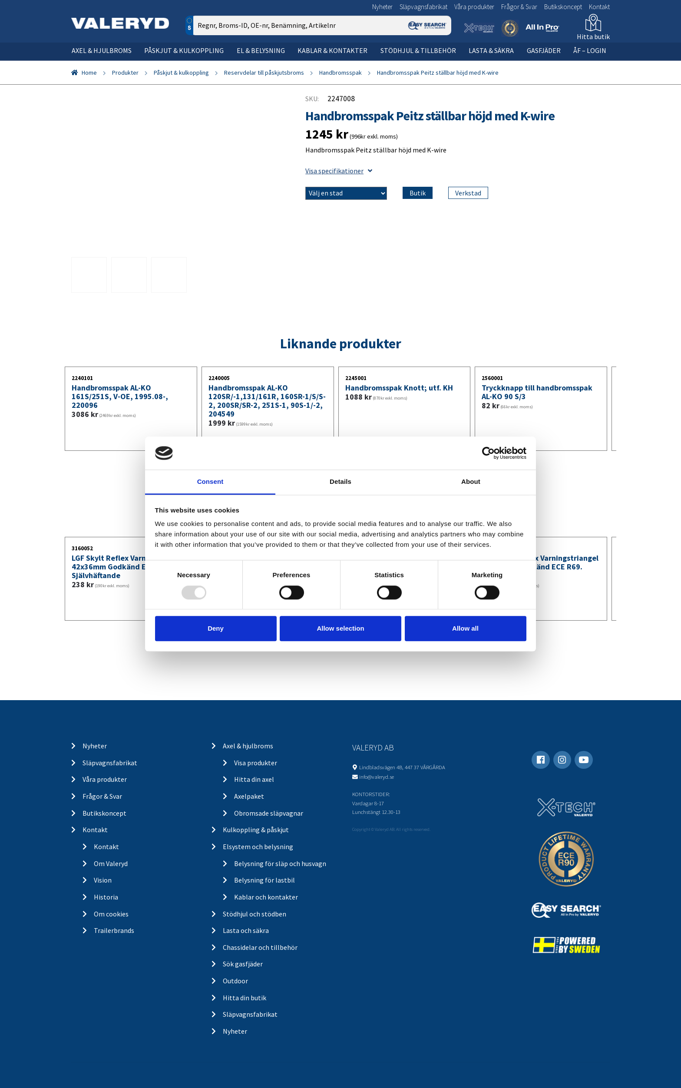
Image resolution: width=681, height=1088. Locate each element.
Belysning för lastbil (264, 880)
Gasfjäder (544, 50)
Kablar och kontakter (266, 897)
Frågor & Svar (519, 7)
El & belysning (261, 50)
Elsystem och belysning (258, 846)
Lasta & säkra (491, 50)
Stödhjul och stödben (254, 913)
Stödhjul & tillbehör (418, 50)
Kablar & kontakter (332, 50)
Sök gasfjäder (243, 963)
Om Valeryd (111, 863)
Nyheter (382, 7)
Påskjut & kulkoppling (184, 50)
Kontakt (599, 7)
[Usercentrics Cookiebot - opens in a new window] (488, 453)
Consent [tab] (210, 482)
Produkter (125, 72)
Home (89, 72)
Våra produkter (474, 7)
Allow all (465, 628)
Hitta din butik (244, 997)
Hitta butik (593, 36)
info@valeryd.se (376, 776)
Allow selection (340, 628)
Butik (418, 192)
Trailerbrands (114, 930)
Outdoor (235, 980)
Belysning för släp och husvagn (280, 863)
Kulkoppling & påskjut (256, 829)
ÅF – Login (589, 50)
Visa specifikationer (338, 170)
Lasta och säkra (246, 930)
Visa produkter (255, 762)
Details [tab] (340, 482)
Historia (106, 897)
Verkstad (468, 192)
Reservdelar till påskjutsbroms (264, 72)
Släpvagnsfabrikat (423, 7)
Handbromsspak (340, 72)
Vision (103, 880)
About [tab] (470, 482)
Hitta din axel (254, 779)
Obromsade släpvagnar (268, 813)
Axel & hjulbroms (102, 50)
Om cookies (111, 913)
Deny (216, 628)
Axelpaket (249, 796)
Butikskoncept (563, 7)
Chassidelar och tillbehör (260, 947)
